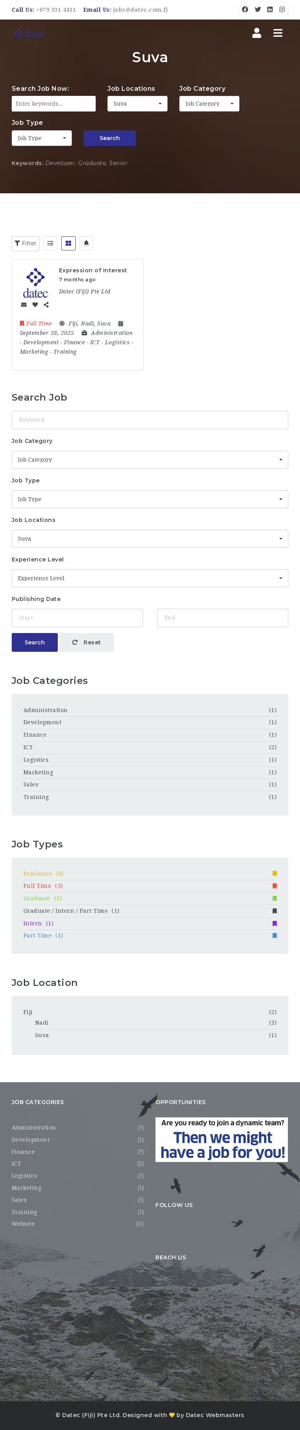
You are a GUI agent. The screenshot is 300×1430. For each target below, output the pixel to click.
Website (23, 1224)
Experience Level (38, 559)
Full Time (150, 886)
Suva (42, 1035)
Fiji (28, 1012)
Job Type (27, 122)
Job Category (202, 88)
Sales (31, 784)
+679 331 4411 (56, 10)
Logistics (36, 760)
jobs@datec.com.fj (140, 10)
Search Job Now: (41, 88)
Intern (150, 923)
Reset (86, 642)
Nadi (42, 1023)
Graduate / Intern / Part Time (150, 911)
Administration (45, 710)
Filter (25, 243)
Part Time (150, 935)
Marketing (38, 772)
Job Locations (131, 88)
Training (36, 797)
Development (42, 722)
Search (110, 138)
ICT (28, 747)
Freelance (150, 874)
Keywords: (28, 163)
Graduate (150, 898)
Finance (35, 735)
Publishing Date (36, 599)
